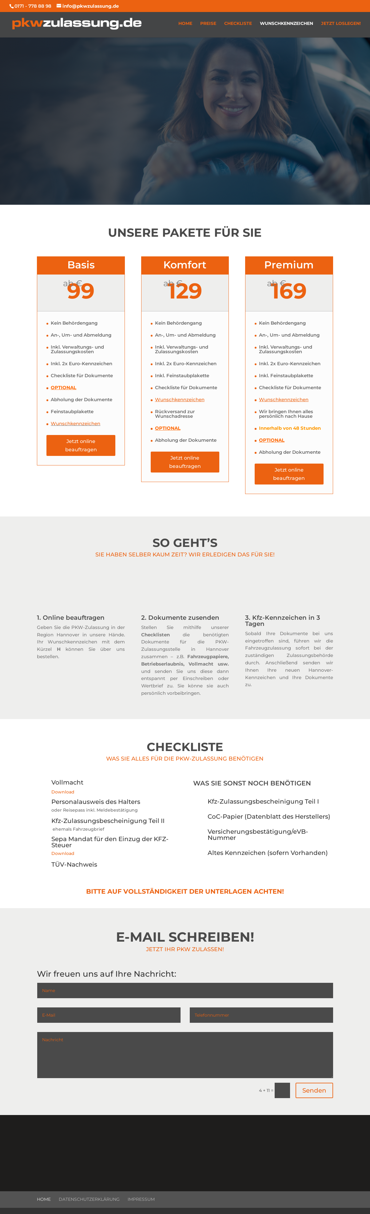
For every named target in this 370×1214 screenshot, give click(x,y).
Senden (314, 1090)
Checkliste (238, 23)
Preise (208, 23)
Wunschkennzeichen (286, 23)
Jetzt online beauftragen (81, 445)
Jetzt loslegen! (341, 23)
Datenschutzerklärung (89, 1199)
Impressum (141, 1199)
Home (185, 23)
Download (62, 792)
